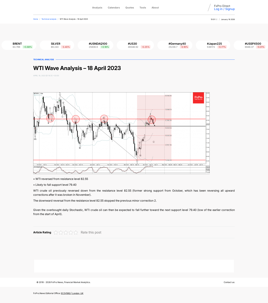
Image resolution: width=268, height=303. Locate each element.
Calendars (114, 7)
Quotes (129, 7)
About (155, 7)
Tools (143, 7)
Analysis (97, 7)
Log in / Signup (224, 9)
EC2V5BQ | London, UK (72, 293)
